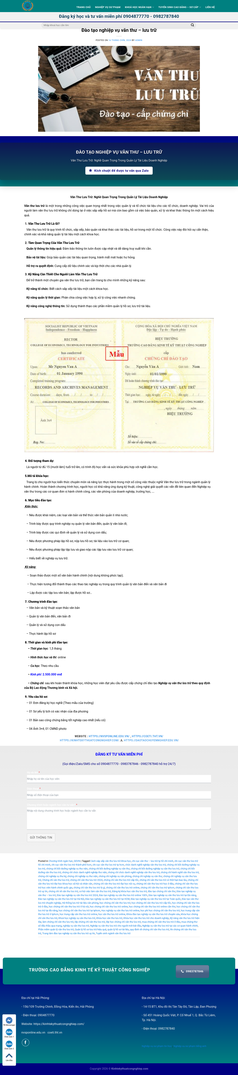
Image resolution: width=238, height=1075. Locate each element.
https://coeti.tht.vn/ (147, 736)
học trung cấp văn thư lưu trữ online (78, 914)
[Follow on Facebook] (25, 1042)
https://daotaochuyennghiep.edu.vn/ (151, 740)
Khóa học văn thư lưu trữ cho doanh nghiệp (146, 918)
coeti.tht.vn (54, 1032)
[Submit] (192, 25)
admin (138, 40)
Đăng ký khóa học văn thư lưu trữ (129, 891)
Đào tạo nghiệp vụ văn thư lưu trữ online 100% (123, 895)
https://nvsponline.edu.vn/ (109, 736)
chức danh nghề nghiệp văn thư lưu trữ (145, 864)
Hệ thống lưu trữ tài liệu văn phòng (80, 902)
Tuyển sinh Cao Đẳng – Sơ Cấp (179, 7)
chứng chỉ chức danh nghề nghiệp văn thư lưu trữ (134, 872)
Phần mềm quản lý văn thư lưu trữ (56, 929)
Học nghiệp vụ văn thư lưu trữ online (120, 910)
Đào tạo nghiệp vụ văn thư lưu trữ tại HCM (107, 899)
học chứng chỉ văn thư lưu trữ (115, 902)
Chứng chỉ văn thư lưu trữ (55, 880)
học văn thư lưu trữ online (111, 914)
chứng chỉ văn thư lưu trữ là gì (89, 887)
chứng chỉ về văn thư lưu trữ (63, 891)
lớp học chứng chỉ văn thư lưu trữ (123, 921)
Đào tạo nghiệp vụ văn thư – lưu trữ (119, 30)
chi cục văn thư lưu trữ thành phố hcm (71, 864)
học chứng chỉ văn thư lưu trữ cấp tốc (151, 902)
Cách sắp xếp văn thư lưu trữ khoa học (110, 861)
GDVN (77, 861)
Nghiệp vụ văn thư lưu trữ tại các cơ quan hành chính (170, 925)
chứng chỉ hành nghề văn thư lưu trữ (180, 872)
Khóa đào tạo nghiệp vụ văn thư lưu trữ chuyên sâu (153, 914)
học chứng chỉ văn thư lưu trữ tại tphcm (79, 910)
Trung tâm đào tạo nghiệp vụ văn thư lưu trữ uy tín (68, 933)
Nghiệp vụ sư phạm (107, 7)
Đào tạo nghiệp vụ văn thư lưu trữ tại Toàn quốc (156, 899)
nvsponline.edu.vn (33, 1032)
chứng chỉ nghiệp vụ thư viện (82, 876)
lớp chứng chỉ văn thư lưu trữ (90, 921)
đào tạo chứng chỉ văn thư (162, 891)
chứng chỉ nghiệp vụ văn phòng (115, 876)
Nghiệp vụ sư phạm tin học (157, 1045)
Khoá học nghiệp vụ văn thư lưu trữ (76, 918)
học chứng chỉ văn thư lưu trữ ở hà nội (69, 906)
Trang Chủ (83, 7)
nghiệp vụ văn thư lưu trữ (76, 925)
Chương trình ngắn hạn (61, 861)
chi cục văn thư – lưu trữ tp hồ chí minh (152, 861)
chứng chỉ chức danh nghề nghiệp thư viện (84, 872)
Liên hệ (210, 7)
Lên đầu (9, 1056)
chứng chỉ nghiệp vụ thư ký (52, 876)
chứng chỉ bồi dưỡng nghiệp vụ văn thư (109, 868)
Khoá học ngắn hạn (139, 7)
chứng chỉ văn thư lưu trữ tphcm (157, 887)
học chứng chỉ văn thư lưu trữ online (109, 906)
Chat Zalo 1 (9, 1033)
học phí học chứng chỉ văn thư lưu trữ (160, 910)
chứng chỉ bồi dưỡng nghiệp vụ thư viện (67, 868)
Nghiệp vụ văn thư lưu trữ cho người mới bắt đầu (115, 925)
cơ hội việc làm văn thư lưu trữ (95, 891)
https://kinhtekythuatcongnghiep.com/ (89, 740)
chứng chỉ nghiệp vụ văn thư (147, 876)
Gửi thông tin (41, 837)
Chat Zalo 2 (9, 1045)
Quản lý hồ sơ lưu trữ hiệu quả (90, 929)
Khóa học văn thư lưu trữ (109, 918)
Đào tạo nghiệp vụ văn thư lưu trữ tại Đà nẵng (172, 895)
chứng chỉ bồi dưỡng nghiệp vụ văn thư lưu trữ (155, 868)
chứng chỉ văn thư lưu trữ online (122, 887)
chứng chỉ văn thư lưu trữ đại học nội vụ (114, 883)
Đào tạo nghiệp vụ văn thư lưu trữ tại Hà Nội (61, 899)
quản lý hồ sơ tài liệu (118, 929)
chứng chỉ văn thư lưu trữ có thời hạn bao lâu (163, 880)
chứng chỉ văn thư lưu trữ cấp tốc (121, 880)
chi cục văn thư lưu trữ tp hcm (108, 864)
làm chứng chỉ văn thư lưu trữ (57, 921)
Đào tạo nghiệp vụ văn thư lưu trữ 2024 (77, 895)
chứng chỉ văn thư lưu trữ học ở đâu (155, 883)
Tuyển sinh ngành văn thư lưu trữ (113, 933)
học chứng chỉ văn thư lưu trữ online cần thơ (152, 906)
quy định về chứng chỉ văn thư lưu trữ (149, 929)
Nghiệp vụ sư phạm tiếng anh (189, 1045)
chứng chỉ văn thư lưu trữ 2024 (86, 880)
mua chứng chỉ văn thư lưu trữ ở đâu (161, 921)
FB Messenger (9, 1021)
